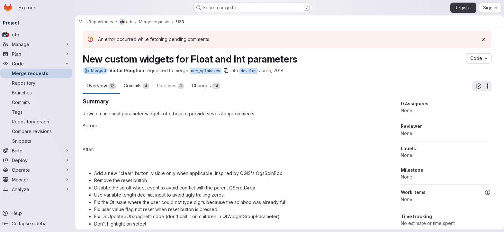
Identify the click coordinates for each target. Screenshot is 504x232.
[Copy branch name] (226, 70)
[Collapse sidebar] (39, 223)
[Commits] (39, 102)
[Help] (39, 213)
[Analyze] (39, 189)
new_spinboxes (205, 70)
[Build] (39, 150)
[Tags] (39, 111)
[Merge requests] (39, 73)
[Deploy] (39, 160)
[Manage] (39, 44)
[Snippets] (39, 140)
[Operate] (39, 169)
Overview (101, 86)
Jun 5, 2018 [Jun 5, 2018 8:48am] (271, 70)
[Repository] (39, 82)
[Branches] (39, 92)
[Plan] (39, 53)
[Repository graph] (39, 121)
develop (248, 70)
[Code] (39, 63)
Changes (206, 86)
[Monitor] (39, 179)
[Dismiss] (484, 39)
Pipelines (170, 86)
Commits (136, 86)
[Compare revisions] (39, 131)
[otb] (39, 34)
